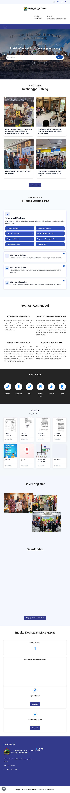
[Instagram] (12, 769)
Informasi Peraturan (13, 244)
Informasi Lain (41, 244)
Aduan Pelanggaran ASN (45, 233)
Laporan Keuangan (13, 233)
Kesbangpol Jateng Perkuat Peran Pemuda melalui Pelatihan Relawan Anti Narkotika (50, 131)
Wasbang (49, 63)
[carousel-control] (4, 54)
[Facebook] (4, 769)
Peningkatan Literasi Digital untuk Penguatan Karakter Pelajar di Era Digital (49, 173)
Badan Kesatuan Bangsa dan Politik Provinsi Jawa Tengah (40, 789)
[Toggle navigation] (5, 26)
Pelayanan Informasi (44, 228)
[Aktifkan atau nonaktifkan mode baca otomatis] (4, 789)
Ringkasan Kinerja (13, 239)
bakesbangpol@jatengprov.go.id (56, 18)
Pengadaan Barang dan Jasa (46, 239)
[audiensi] (51, 523)
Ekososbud (28, 63)
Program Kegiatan (13, 228)
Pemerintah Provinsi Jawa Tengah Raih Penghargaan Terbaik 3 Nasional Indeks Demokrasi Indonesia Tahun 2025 (18, 131)
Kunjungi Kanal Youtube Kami (35, 618)
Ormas (19, 63)
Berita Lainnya (35, 185)
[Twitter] (8, 769)
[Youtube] (16, 769)
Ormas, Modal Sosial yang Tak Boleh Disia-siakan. (17, 172)
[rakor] (18, 503)
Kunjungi (35, 704)
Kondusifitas (39, 63)
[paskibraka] (51, 501)
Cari (59, 57)
